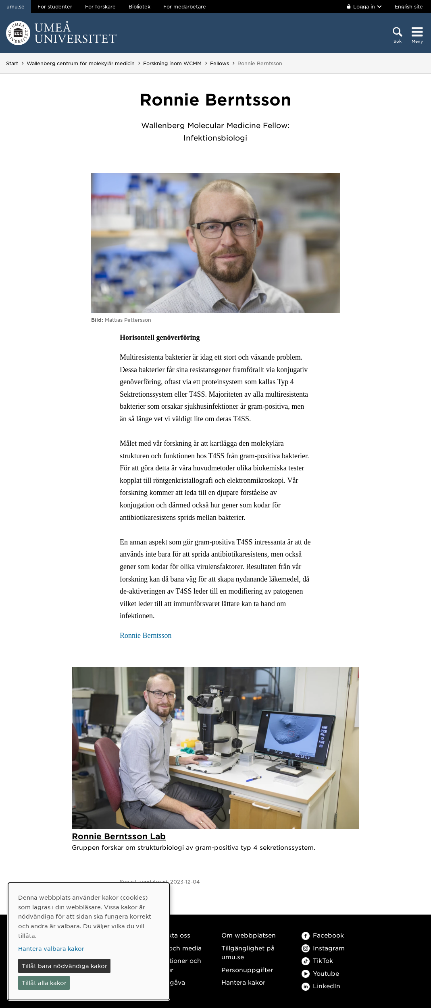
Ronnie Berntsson (146, 635)
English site (409, 6)
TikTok (317, 960)
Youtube (320, 973)
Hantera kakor (243, 982)
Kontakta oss (170, 935)
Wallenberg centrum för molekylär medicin (81, 63)
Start (12, 63)
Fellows (219, 63)
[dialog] (88, 941)
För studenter (54, 6)
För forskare (100, 6)
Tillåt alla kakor (44, 982)
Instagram (323, 948)
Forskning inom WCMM (172, 63)
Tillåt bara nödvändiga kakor (64, 965)
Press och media (176, 948)
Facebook (323, 935)
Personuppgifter (247, 969)
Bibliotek (139, 6)
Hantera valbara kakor (51, 948)
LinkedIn (321, 985)
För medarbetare (184, 6)
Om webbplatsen (248, 935)
